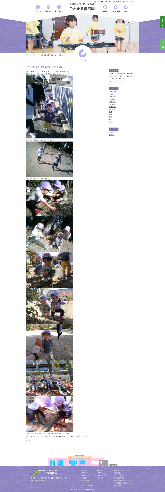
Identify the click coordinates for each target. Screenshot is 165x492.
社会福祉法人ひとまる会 (163, 21)
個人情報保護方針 (103, 475)
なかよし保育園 (118, 475)
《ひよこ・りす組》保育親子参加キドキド (122, 73)
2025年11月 (112, 91)
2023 (110, 117)
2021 (110, 122)
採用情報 (117, 1)
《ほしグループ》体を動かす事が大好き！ (122, 76)
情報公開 (100, 478)
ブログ (33, 55)
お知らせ (111, 135)
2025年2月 (112, 107)
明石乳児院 (117, 473)
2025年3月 (112, 104)
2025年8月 (112, 99)
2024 (110, 114)
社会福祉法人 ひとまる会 (102, 1)
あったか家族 (117, 485)
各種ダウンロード (87, 485)
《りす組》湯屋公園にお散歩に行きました (44, 67)
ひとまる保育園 (118, 478)
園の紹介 (84, 473)
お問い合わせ (128, 1)
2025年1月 (112, 109)
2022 (110, 119)
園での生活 (85, 475)
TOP (27, 55)
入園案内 (84, 478)
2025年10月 (112, 94)
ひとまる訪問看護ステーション (123, 483)
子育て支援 (85, 480)
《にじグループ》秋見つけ (117, 81)
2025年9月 (112, 97)
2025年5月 (112, 102)
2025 (110, 112)
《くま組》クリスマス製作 (117, 79)
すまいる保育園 (118, 480)
